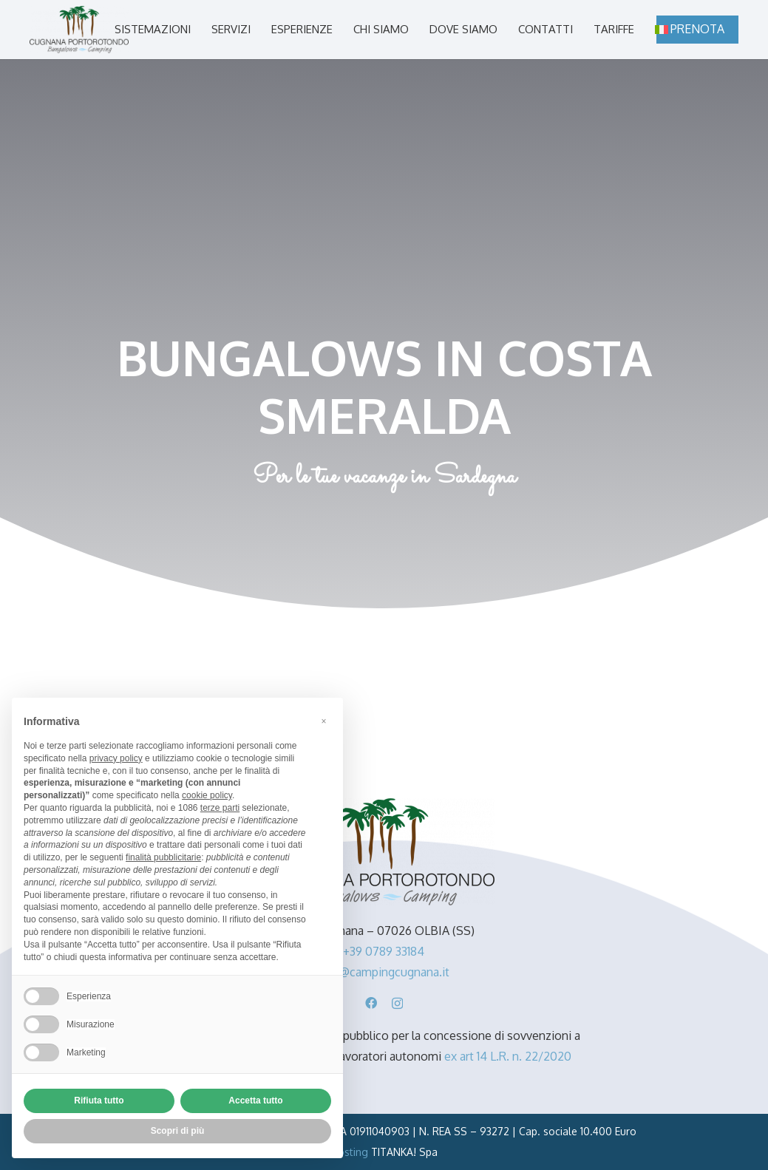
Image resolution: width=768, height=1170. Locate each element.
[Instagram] (397, 1003)
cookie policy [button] (207, 795)
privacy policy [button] (116, 758)
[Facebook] (371, 1003)
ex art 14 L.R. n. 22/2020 (507, 1056)
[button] (324, 721)
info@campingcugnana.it (383, 972)
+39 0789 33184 (383, 951)
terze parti (219, 808)
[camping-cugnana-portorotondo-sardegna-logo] (79, 30)
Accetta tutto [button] (255, 1100)
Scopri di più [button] (178, 1131)
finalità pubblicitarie (163, 857)
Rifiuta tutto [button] (98, 1100)
